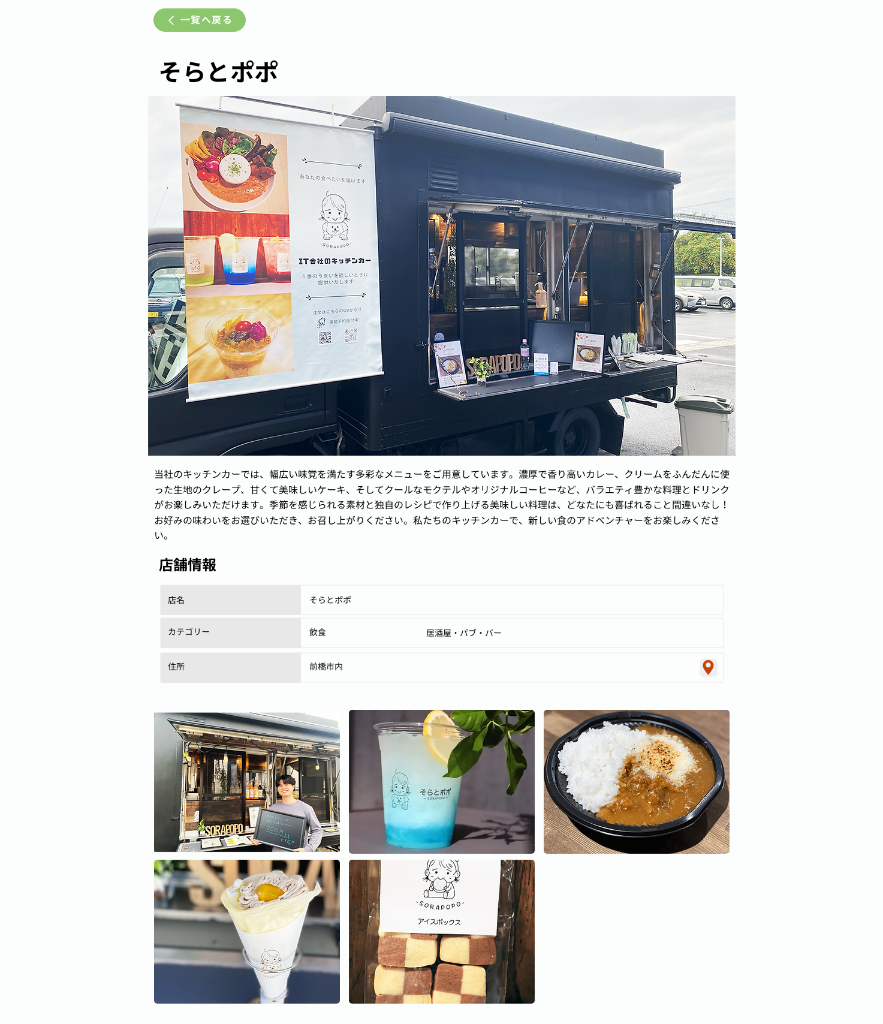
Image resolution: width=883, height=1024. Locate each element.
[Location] (709, 668)
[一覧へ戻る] (199, 20)
